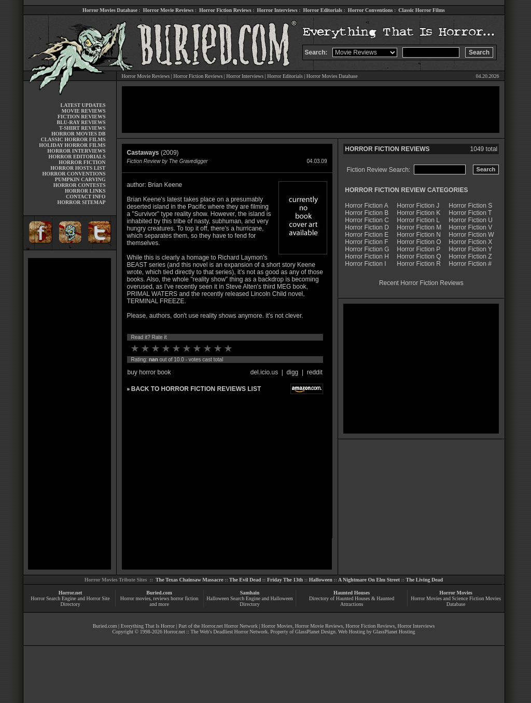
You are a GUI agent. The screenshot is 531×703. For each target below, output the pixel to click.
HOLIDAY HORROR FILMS (72, 145)
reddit (315, 372)
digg (293, 372)
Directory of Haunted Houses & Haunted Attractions (351, 601)
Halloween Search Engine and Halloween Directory (249, 601)
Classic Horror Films (421, 10)
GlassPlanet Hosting (394, 631)
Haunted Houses (351, 593)
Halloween (320, 580)
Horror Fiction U (471, 220)
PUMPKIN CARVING (80, 179)
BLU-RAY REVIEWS (81, 122)
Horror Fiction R (419, 263)
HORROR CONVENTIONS (74, 174)
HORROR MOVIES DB (78, 134)
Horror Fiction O (419, 242)
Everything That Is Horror (148, 626)
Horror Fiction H (367, 256)
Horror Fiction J (418, 205)
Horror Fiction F (366, 242)
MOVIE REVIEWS (84, 111)
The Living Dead (424, 580)
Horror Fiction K (418, 213)
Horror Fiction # (470, 263)
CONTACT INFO (86, 196)
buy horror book (149, 372)
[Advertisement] (69, 414)
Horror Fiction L (418, 220)
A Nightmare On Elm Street (369, 580)
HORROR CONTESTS (79, 185)
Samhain (250, 593)
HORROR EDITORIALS (76, 156)
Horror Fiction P (418, 249)
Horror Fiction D (367, 227)
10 (228, 348)
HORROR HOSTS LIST (77, 168)
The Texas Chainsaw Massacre (189, 580)
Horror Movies (455, 593)
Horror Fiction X (470, 242)
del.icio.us (264, 372)
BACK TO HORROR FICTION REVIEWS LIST (196, 389)
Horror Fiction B (366, 213)
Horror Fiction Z (470, 256)
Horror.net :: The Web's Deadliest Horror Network (215, 631)
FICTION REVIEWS (82, 116)
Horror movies (135, 598)
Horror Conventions (370, 10)
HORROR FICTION (82, 162)
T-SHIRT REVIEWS (82, 128)
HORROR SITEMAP (81, 202)
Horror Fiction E (366, 234)
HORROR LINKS (85, 191)
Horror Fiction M (419, 227)
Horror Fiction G (367, 249)
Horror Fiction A (366, 205)
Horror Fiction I (365, 263)
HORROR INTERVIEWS (76, 151)
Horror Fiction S (470, 205)
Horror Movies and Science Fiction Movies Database (456, 601)
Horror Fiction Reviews (225, 10)
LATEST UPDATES (83, 105)
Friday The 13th (285, 580)
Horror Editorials (322, 10)
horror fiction (185, 598)
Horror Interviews (277, 10)
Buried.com (159, 593)
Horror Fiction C (367, 220)
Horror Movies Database (109, 10)
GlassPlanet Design (315, 631)
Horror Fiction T (470, 213)
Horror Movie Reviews (168, 10)
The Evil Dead (245, 580)
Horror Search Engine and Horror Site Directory (70, 601)
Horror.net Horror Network (229, 626)
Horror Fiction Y (470, 249)
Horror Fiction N (419, 234)
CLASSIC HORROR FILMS (72, 139)
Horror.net (70, 593)
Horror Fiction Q (419, 256)
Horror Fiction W (471, 234)
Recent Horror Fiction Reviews (421, 283)
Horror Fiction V (470, 227)
